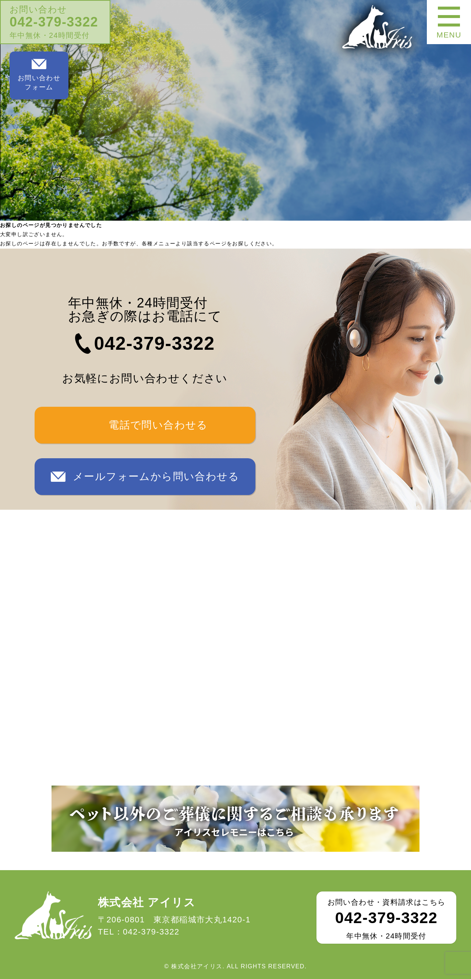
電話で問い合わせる (158, 425)
